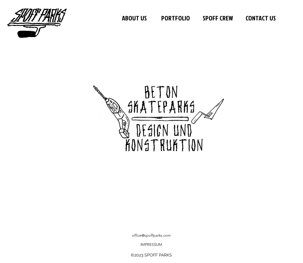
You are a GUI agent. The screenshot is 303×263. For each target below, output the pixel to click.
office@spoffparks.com (151, 235)
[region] (162, 124)
